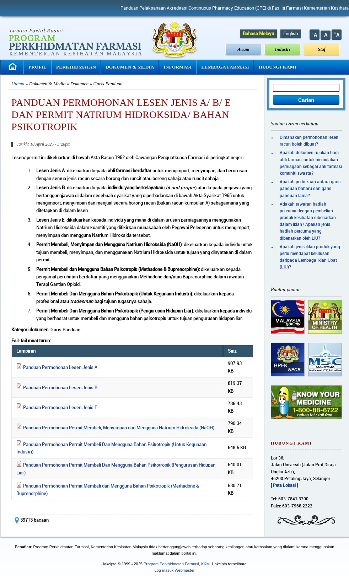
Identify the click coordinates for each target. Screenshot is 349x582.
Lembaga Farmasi (225, 67)
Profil (37, 67)
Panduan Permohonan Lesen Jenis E (60, 407)
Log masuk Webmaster (175, 570)
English (290, 33)
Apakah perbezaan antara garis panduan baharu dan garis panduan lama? (310, 189)
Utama (17, 83)
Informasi (178, 67)
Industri (282, 49)
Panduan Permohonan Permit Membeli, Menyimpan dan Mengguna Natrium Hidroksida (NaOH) (118, 427)
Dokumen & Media (130, 67)
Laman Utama (13, 66)
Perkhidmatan (76, 67)
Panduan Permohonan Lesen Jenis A (60, 367)
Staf (322, 49)
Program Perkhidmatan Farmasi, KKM (177, 564)
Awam (243, 49)
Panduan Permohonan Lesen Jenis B (60, 387)
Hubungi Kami (277, 67)
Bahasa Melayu (258, 33)
